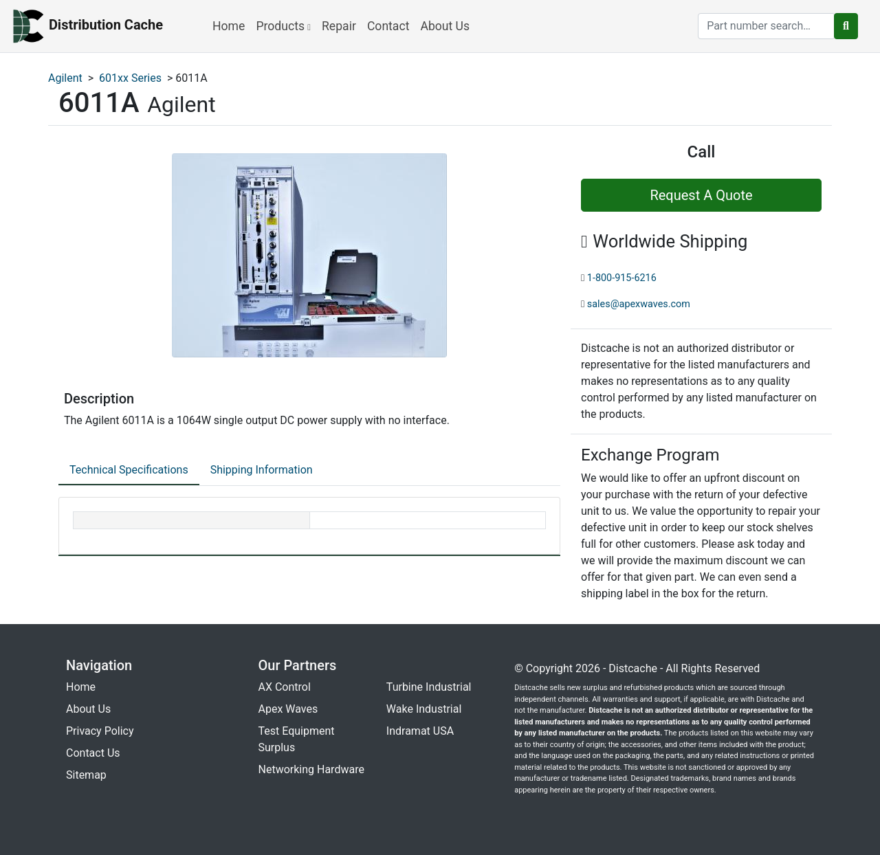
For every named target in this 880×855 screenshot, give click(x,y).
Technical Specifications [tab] (128, 469)
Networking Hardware (311, 769)
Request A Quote (701, 195)
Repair (339, 26)
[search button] (846, 26)
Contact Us (93, 752)
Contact (388, 26)
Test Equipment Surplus (296, 739)
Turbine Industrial (429, 686)
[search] (766, 26)
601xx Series (130, 78)
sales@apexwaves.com (638, 304)
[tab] (128, 470)
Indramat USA (420, 730)
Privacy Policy (100, 730)
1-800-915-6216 (622, 278)
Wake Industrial (423, 708)
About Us (445, 26)
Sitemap (86, 774)
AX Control (284, 686)
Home (228, 26)
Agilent (65, 78)
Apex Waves (288, 708)
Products (283, 26)
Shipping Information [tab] (261, 469)
